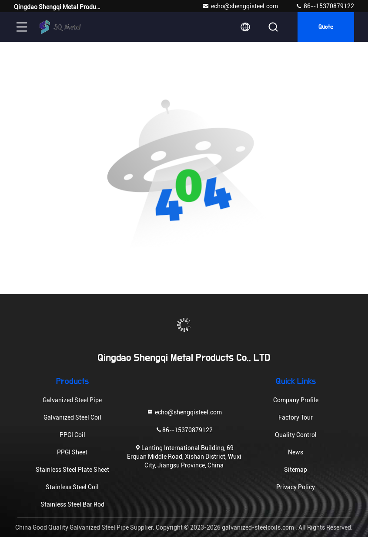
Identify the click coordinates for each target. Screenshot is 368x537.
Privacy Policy (295, 487)
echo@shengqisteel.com (240, 6)
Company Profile (295, 400)
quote (325, 27)
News (295, 452)
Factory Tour (295, 417)
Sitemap (295, 469)
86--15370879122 (324, 6)
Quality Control (296, 434)
